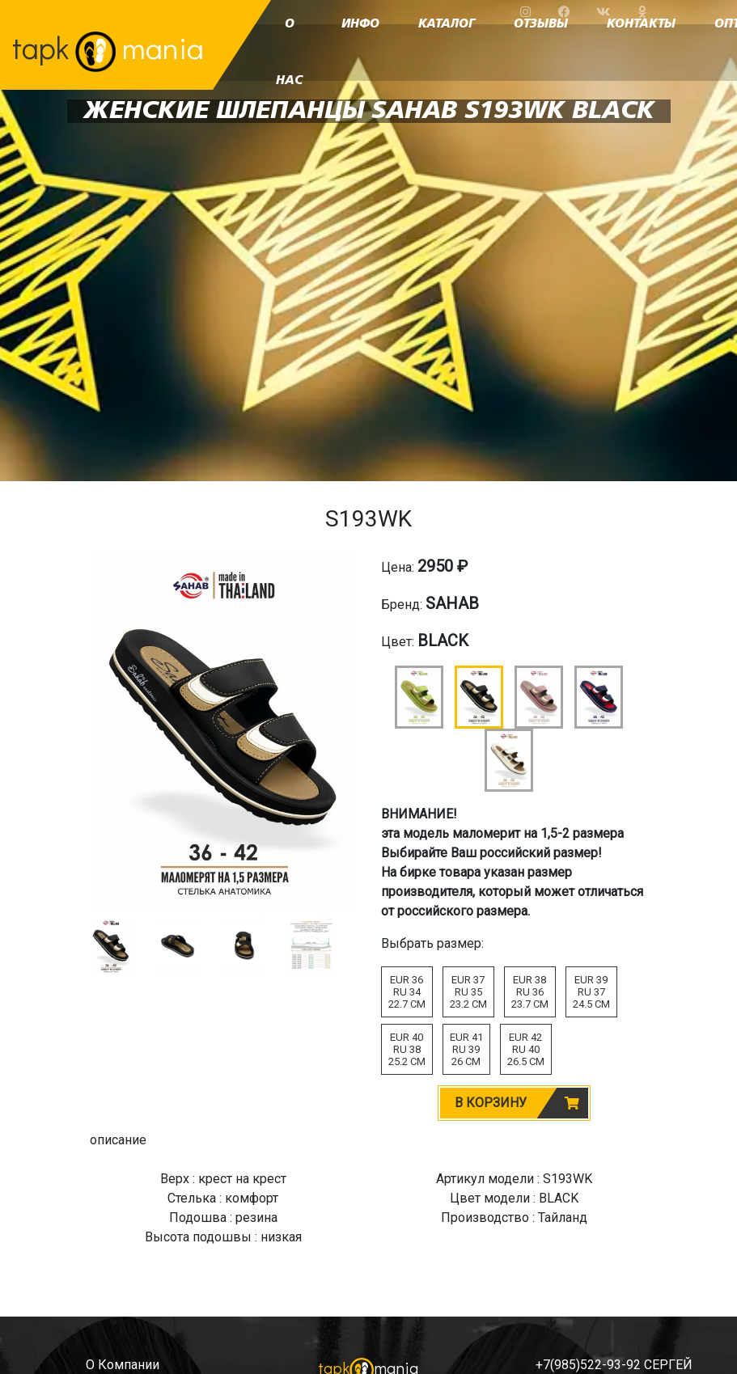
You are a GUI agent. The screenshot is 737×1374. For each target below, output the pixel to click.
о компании (122, 1364)
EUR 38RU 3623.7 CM (530, 992)
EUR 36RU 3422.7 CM (407, 992)
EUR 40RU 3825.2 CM (407, 1049)
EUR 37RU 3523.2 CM (468, 992)
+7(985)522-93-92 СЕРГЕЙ (614, 1364)
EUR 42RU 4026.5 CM (525, 1049)
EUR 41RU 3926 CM (466, 1049)
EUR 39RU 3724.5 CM (591, 992)
